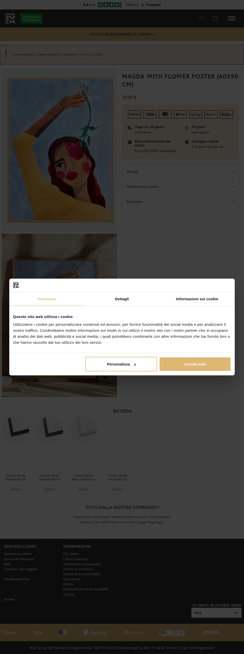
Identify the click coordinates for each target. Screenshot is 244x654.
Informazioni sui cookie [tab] (197, 298)
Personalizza (121, 364)
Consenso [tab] (47, 298)
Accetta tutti (195, 364)
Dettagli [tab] (122, 298)
